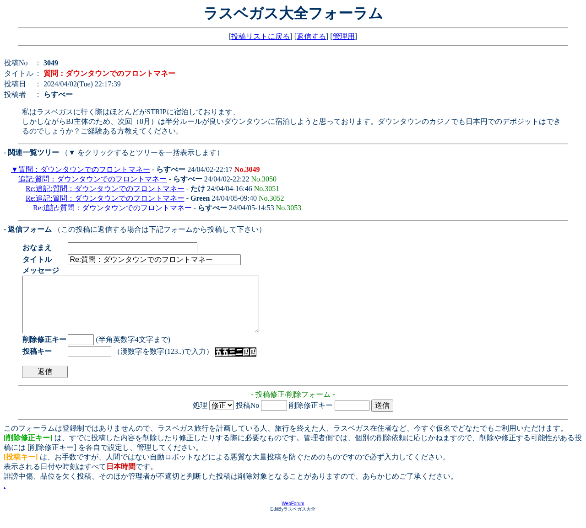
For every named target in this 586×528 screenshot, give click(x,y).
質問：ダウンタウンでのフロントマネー (84, 169)
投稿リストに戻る (260, 36)
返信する (311, 36)
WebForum (293, 514)
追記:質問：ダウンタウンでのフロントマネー (92, 179)
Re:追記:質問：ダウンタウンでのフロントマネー (105, 188)
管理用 (344, 36)
